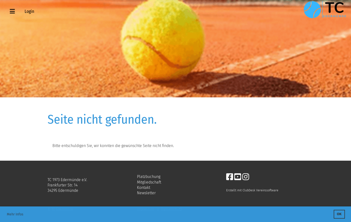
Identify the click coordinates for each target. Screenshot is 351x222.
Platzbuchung (148, 176)
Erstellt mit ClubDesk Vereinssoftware (252, 190)
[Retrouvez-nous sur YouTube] (237, 177)
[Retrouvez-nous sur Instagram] (245, 177)
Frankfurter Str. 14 (63, 185)
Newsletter (146, 193)
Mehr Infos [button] (15, 214)
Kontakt (143, 187)
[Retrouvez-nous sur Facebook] (229, 177)
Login (29, 11)
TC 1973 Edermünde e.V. (67, 179)
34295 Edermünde (63, 190)
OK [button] (339, 214)
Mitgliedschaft (149, 182)
